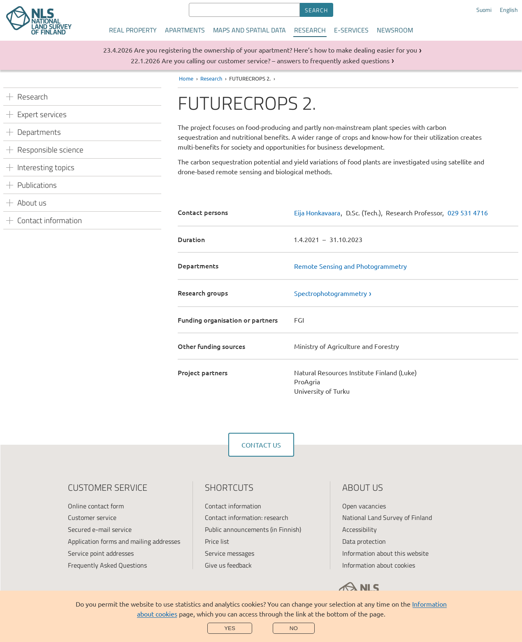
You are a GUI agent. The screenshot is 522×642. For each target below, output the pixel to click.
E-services (351, 30)
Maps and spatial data (249, 30)
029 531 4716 (468, 212)
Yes (229, 628)
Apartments (185, 30)
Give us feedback (228, 565)
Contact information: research (246, 517)
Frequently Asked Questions (107, 565)
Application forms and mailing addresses (124, 541)
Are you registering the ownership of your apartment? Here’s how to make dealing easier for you (275, 50)
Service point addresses (101, 553)
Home (186, 78)
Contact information (233, 506)
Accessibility (359, 529)
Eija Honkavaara (317, 212)
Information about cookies (378, 565)
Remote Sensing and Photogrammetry (350, 266)
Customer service (92, 517)
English (509, 9)
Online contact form (96, 506)
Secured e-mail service (100, 529)
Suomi (484, 9)
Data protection (364, 541)
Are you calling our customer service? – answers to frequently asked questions (276, 60)
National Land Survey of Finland (387, 517)
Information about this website (385, 553)
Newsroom (395, 30)
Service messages (229, 553)
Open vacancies (364, 506)
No (294, 628)
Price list (217, 541)
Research (310, 30)
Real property (133, 30)
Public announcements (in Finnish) (253, 529)
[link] (406, 293)
